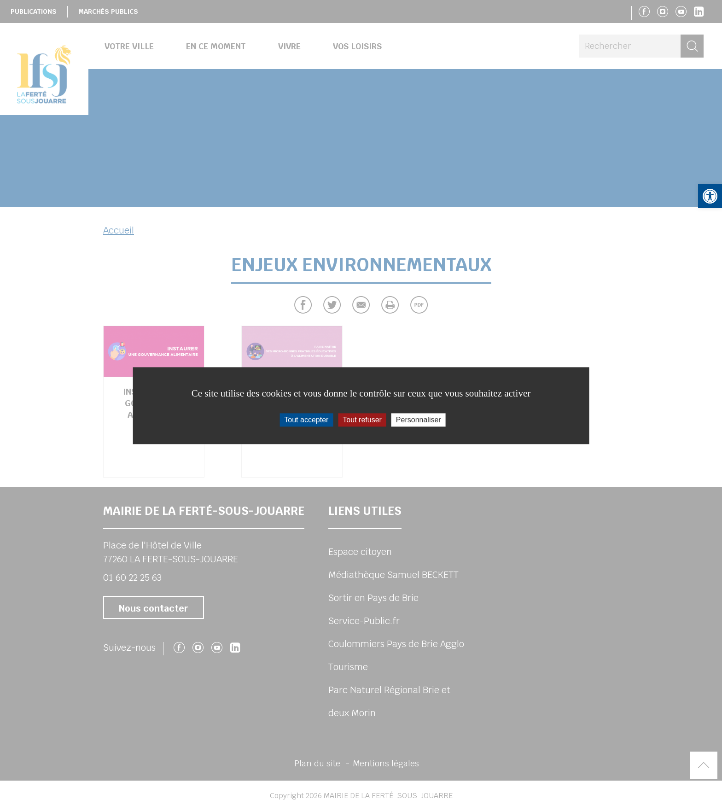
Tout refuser (362, 420)
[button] (710, 196)
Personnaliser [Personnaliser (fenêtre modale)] (418, 420)
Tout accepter (306, 420)
